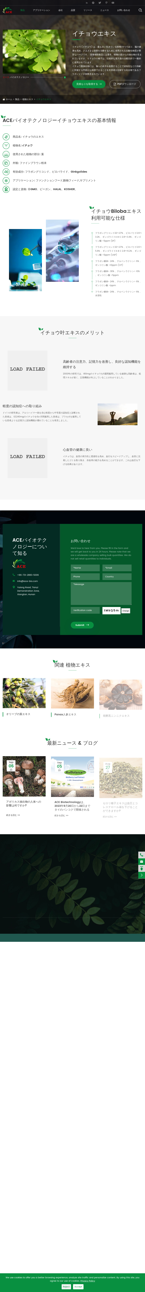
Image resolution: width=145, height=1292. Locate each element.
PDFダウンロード (125, 84)
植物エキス (27, 99)
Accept (78, 1286)
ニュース (104, 10)
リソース (88, 10)
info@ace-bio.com (15, 2)
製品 (22, 10)
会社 (60, 10)
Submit (85, 625)
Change (128, 611)
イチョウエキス (43, 99)
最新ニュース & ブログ (72, 746)
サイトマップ (111, 938)
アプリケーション (41, 10)
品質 (73, 10)
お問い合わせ (123, 10)
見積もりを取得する (89, 84)
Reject (66, 1286)
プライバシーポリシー (133, 938)
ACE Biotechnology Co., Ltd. (24, 938)
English (135, 2)
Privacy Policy (87, 1281)
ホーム (9, 99)
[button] (33, 70)
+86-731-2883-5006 (57, 2)
